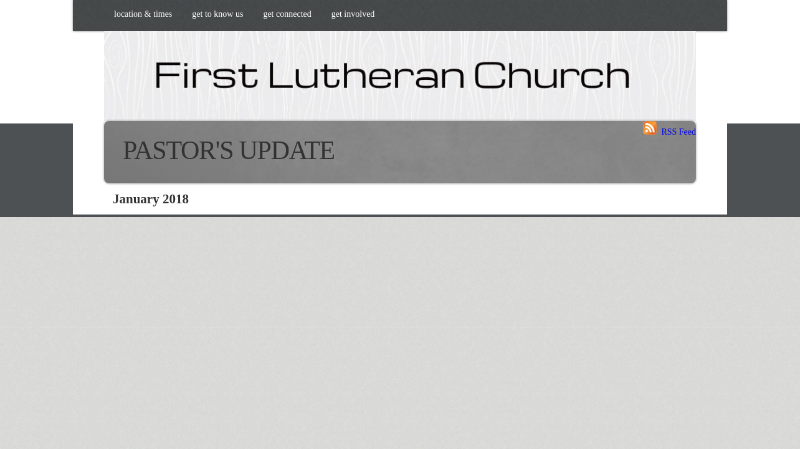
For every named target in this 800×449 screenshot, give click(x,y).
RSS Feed (669, 132)
